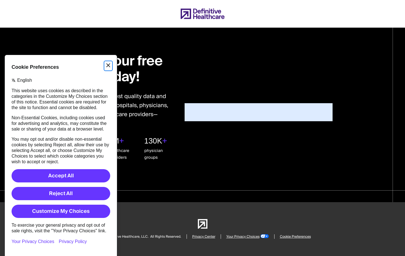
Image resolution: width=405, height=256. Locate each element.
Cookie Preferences (295, 237)
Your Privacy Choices (243, 237)
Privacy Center (203, 237)
